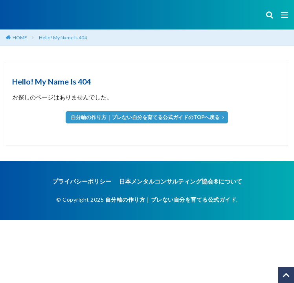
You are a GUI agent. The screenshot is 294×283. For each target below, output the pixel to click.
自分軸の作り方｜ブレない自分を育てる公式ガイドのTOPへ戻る (145, 117)
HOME (20, 37)
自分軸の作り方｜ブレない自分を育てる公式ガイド (171, 199)
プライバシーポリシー (81, 181)
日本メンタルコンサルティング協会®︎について (180, 181)
